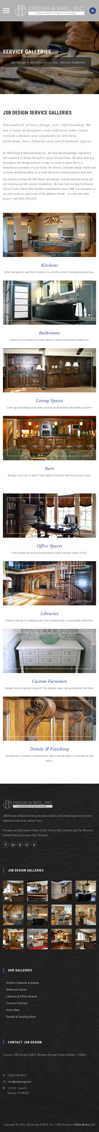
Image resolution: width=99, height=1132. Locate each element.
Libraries (50, 613)
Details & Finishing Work (21, 1017)
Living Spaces (49, 400)
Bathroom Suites (16, 989)
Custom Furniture (49, 681)
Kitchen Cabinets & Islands (22, 983)
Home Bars (13, 1010)
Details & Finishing (49, 749)
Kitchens (49, 265)
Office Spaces (50, 546)
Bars (49, 468)
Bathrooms (49, 333)
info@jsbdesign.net (19, 1082)
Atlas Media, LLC (85, 1124)
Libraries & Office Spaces (21, 996)
